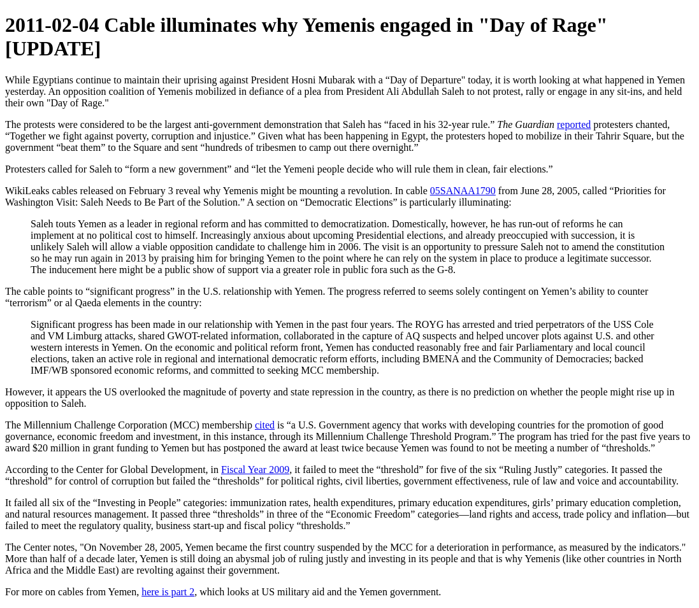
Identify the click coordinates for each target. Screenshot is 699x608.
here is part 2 (167, 591)
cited (265, 425)
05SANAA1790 (463, 190)
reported (574, 124)
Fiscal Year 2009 (255, 469)
